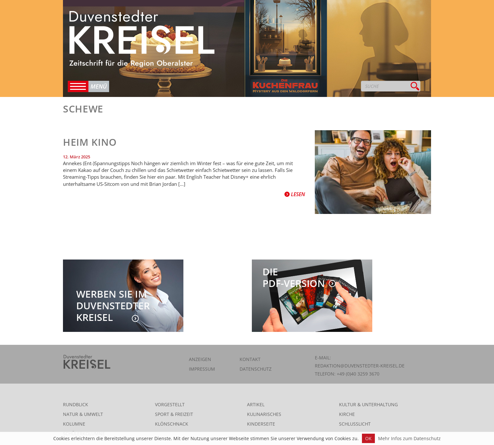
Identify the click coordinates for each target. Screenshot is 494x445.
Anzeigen (200, 359)
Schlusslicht (355, 424)
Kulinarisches (264, 414)
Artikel (255, 404)
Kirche (347, 414)
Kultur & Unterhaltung (368, 404)
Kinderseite (261, 424)
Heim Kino (90, 142)
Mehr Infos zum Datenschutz (409, 438)
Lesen (294, 194)
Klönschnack (171, 424)
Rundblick (75, 404)
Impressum (202, 369)
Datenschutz (256, 369)
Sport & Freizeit (174, 414)
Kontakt (250, 359)
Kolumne (74, 424)
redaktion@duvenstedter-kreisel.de (360, 366)
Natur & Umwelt (83, 414)
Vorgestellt (170, 404)
